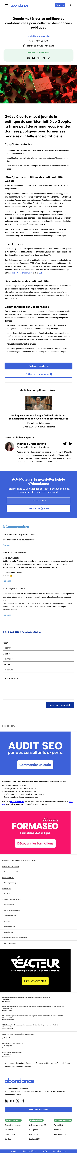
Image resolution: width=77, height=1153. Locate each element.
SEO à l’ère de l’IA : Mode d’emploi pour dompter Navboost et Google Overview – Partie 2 (30, 1025)
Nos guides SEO (35, 1130)
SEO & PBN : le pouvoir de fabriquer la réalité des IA (18, 1034)
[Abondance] (19, 5)
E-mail (6, 654)
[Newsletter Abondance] (38, 1109)
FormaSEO (58, 1125)
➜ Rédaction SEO (7, 932)
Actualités (20, 1063)
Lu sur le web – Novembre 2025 (12, 1052)
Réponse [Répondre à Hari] (7, 615)
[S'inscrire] (60, 5)
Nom (5, 643)
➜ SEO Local (6, 921)
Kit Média (9, 1130)
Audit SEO (33, 1134)
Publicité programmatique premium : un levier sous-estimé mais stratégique (26, 997)
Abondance (9, 1063)
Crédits (14, 1151)
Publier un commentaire (39, 374)
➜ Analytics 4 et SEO (8, 927)
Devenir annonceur (13, 1125)
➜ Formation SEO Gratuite (10, 866)
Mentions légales (30, 1151)
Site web (6, 665)
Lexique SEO (34, 1139)
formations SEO (29, 861)
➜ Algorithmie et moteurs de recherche (14, 937)
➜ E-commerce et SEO (9, 916)
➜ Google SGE (6, 888)
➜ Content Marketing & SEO (11, 910)
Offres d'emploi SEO (37, 1125)
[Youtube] (12, 1101)
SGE (40, 273)
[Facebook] (23, 1101)
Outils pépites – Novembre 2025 (12, 1043)
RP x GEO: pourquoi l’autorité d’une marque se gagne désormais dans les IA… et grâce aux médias (32, 1016)
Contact (8, 1139)
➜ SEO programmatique (9, 883)
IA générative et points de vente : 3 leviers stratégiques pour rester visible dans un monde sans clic (33, 1006)
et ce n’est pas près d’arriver (21, 273)
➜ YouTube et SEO (8, 877)
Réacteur (57, 1130)
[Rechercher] (69, 5)
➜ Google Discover (8, 894)
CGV (45, 1151)
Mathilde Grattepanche (31, 443)
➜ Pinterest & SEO (8, 905)
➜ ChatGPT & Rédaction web (11, 899)
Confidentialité (59, 1151)
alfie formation (60, 1134)
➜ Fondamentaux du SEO (10, 872)
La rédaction (10, 1134)
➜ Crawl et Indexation (9, 943)
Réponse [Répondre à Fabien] (7, 581)
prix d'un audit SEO (17, 801)
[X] (17, 1101)
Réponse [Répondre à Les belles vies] (7, 545)
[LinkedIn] (6, 1101)
